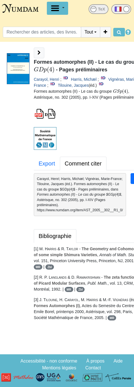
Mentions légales (59, 367)
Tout (89, 32)
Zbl (49, 267)
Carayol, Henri (46, 79)
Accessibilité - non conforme (48, 361)
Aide (118, 361)
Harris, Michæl (84, 79)
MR (38, 267)
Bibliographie (55, 236)
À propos (95, 361)
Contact (93, 367)
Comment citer (83, 163)
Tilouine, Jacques (73, 85)
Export (47, 163)
